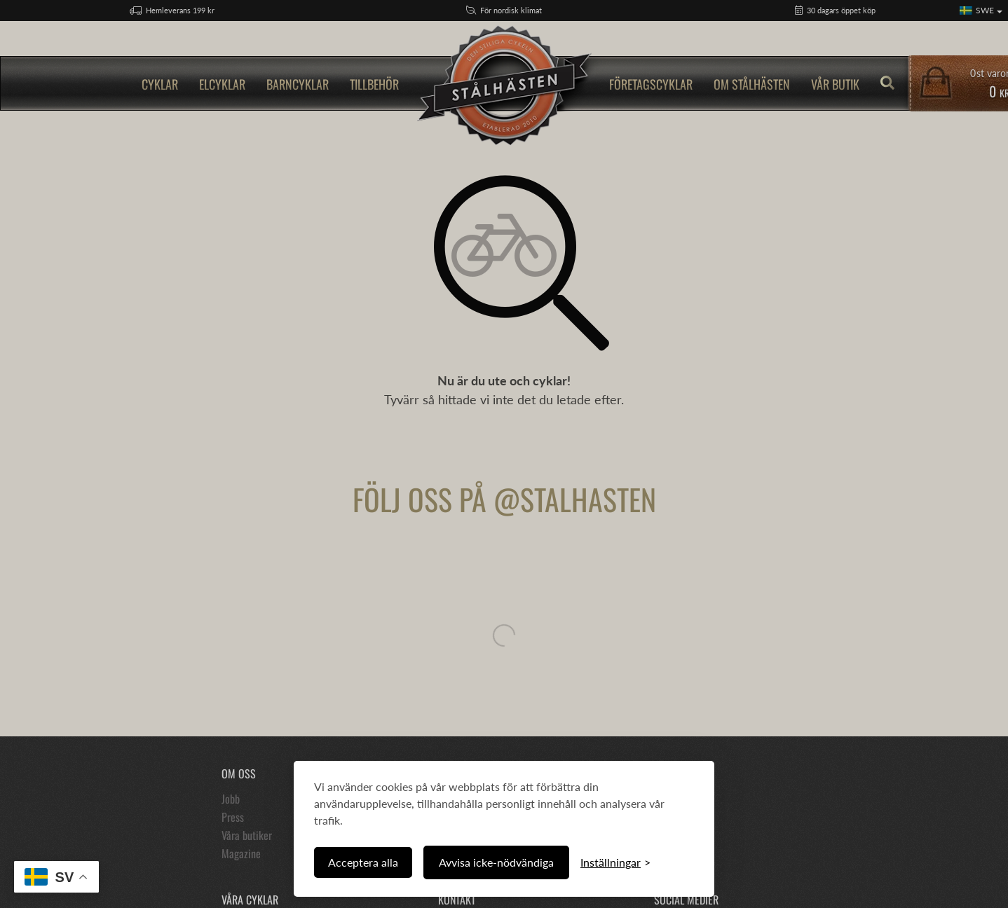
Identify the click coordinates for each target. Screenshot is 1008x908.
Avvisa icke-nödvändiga (496, 862)
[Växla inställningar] (615, 862)
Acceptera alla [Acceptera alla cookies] (363, 862)
